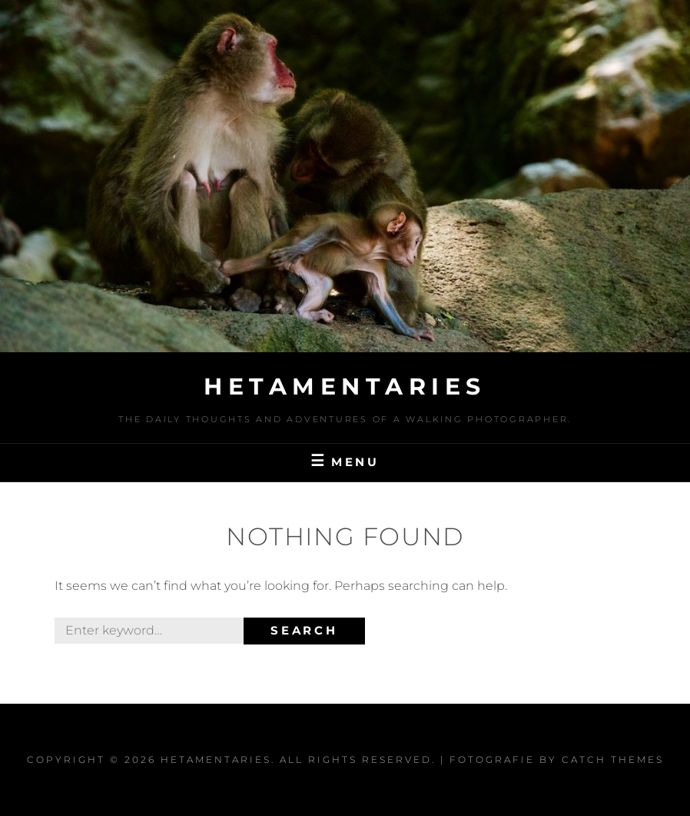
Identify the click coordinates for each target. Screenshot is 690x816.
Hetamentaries (345, 386)
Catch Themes (613, 759)
